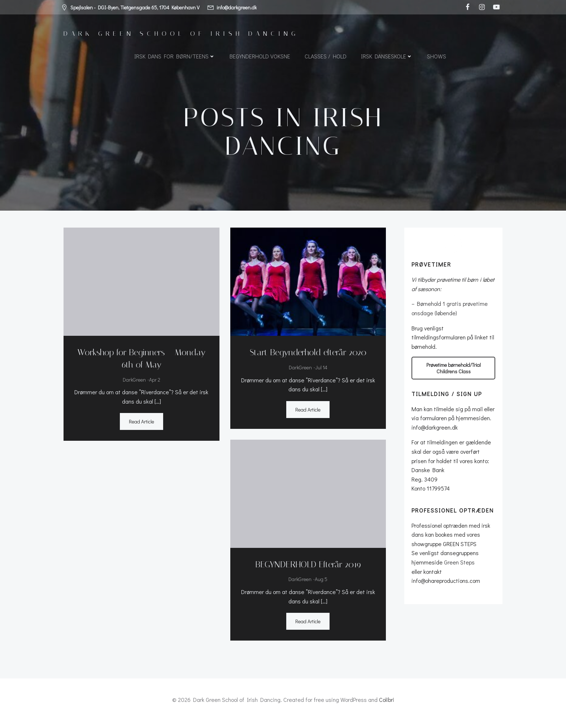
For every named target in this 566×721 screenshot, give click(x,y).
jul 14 (321, 367)
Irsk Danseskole (387, 56)
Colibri (386, 699)
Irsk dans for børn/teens (174, 56)
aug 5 (321, 579)
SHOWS (436, 56)
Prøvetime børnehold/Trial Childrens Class (453, 367)
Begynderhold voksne (260, 56)
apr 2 (154, 379)
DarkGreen (134, 379)
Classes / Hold (326, 56)
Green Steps (459, 562)
